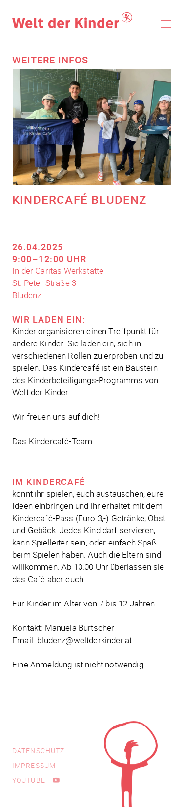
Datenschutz (38, 750)
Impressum (34, 765)
